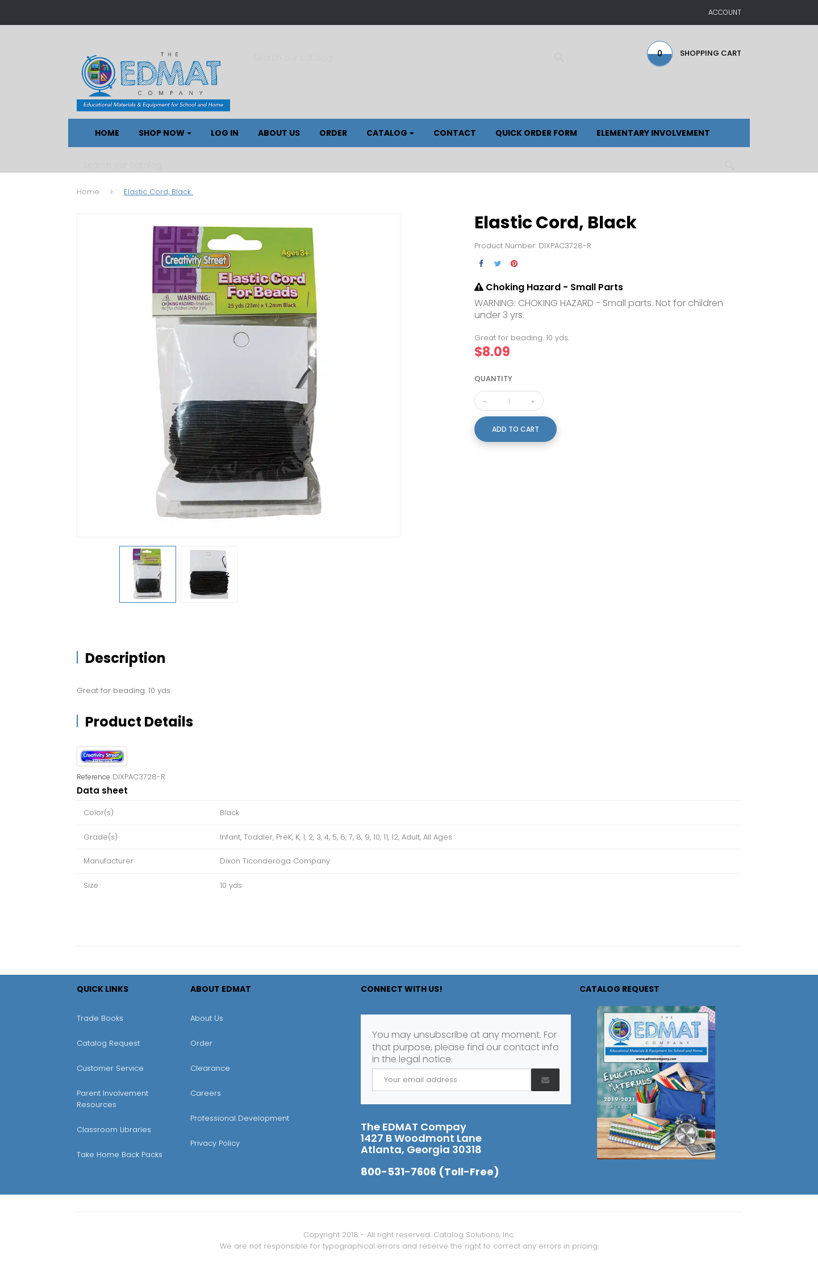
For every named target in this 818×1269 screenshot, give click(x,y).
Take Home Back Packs (119, 1154)
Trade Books (100, 1018)
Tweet (498, 264)
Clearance (210, 1068)
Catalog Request (108, 1043)
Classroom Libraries (114, 1129)
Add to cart (515, 429)
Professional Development (239, 1118)
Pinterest (514, 264)
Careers (205, 1093)
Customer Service (110, 1068)
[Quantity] (509, 401)
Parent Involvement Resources (112, 1099)
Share (481, 264)
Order (201, 1043)
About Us (206, 1018)
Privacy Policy (215, 1143)
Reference (93, 777)
